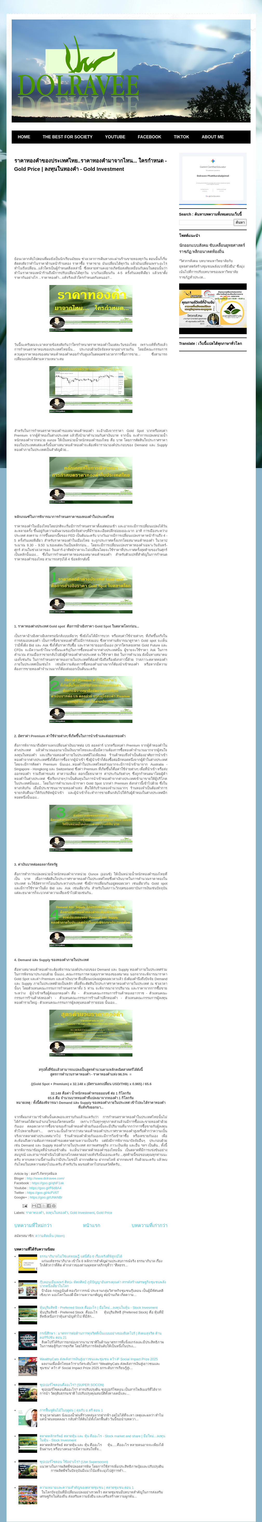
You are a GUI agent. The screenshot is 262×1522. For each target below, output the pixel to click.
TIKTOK (181, 137)
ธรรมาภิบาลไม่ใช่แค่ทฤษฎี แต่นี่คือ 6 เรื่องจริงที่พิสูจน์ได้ (81, 1256)
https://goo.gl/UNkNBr (46, 1197)
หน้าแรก (91, 1225)
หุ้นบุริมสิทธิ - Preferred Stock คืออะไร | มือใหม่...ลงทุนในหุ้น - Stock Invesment (99, 1308)
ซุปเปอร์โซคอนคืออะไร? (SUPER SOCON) (72, 1385)
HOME (24, 137)
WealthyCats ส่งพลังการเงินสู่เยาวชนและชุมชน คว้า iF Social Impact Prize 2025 (99, 1359)
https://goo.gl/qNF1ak (48, 1183)
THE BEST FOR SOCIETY (68, 137)
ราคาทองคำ (35, 1213)
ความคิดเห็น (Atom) (50, 1236)
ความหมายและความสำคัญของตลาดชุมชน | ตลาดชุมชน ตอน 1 (87, 1487)
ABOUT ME (213, 137)
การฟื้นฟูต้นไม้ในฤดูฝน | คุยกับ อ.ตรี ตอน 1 (71, 1410)
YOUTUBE (115, 137)
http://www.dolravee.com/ (45, 1178)
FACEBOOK (150, 137)
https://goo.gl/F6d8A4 (45, 1188)
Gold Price (104, 1213)
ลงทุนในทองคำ (57, 1213)
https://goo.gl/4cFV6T (43, 1193)
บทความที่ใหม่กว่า (33, 1225)
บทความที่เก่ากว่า (149, 1225)
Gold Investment (82, 1213)
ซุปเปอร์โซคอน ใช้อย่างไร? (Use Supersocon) (74, 1462)
